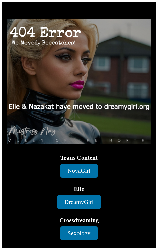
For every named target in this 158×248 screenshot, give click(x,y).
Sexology (79, 233)
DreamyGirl (79, 202)
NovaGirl (79, 170)
